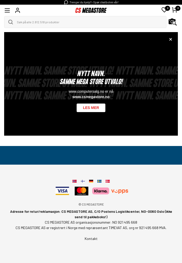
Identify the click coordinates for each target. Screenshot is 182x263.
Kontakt (91, 238)
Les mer (91, 108)
